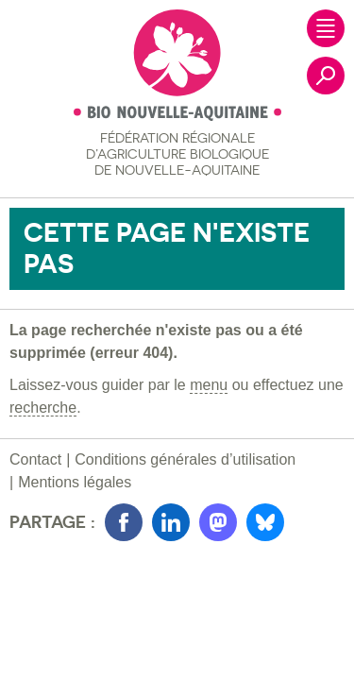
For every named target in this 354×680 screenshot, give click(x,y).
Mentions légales (74, 482)
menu (209, 385)
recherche (42, 408)
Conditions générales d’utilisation (185, 459)
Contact (35, 459)
